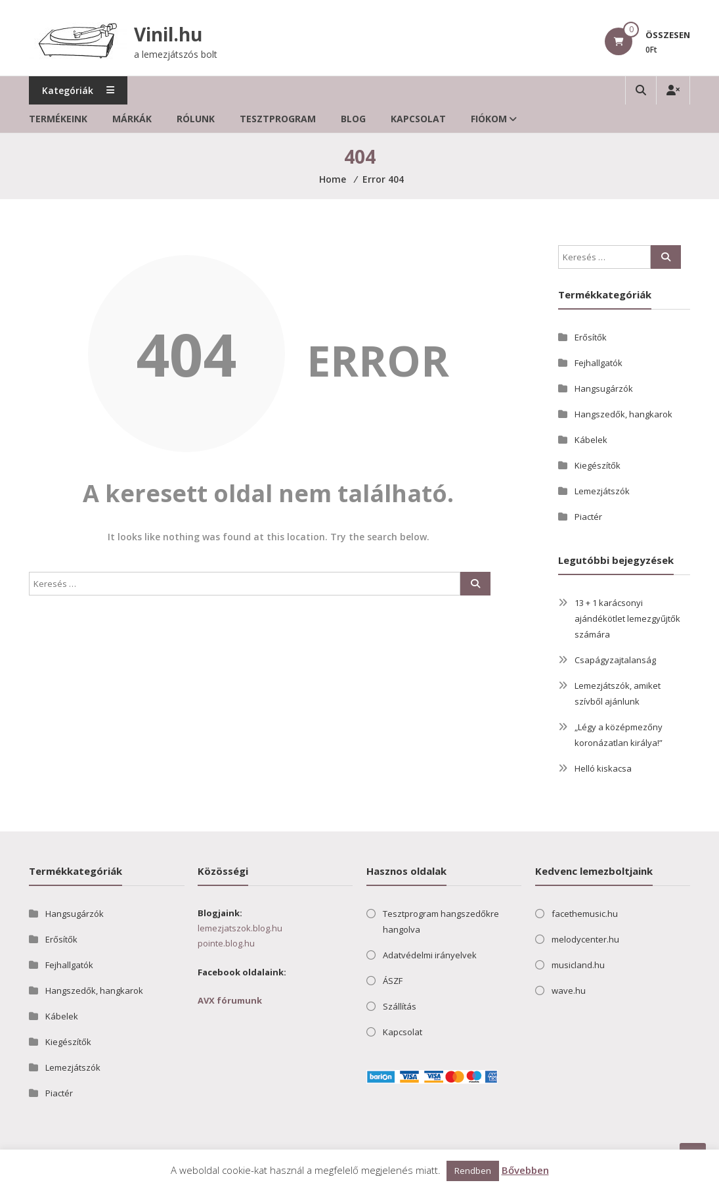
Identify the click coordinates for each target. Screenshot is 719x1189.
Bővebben (525, 1170)
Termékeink (58, 118)
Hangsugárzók (604, 388)
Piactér (588, 517)
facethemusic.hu (585, 914)
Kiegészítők (598, 465)
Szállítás (399, 1006)
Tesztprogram (278, 118)
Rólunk (196, 118)
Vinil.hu (168, 34)
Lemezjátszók (602, 491)
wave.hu (569, 990)
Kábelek (591, 440)
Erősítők (591, 337)
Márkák (132, 118)
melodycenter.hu (585, 939)
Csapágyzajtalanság (615, 660)
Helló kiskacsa (603, 768)
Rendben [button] (472, 1171)
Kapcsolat (418, 118)
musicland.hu (578, 965)
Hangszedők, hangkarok (623, 414)
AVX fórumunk (230, 1000)
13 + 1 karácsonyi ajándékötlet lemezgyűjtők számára (627, 618)
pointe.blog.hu (226, 943)
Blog (353, 118)
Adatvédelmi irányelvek (430, 955)
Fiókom (489, 118)
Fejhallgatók (598, 363)
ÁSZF (393, 981)
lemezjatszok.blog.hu (240, 928)
